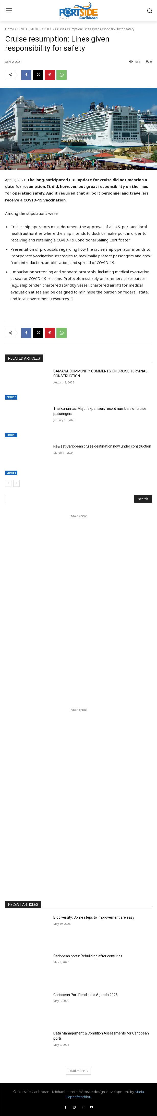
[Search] (143, 499)
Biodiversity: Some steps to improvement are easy (93, 917)
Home (9, 29)
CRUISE (47, 29)
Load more (78, 1071)
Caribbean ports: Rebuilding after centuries (87, 956)
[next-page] (16, 483)
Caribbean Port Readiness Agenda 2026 (85, 995)
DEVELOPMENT (28, 29)
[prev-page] (8, 483)
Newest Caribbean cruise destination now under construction (102, 446)
